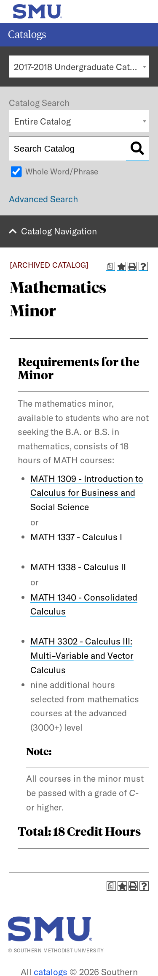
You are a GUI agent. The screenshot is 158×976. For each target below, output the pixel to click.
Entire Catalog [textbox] (42, 121)
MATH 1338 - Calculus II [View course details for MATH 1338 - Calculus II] (78, 566)
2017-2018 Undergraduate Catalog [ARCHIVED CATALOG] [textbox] (81, 66)
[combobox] (79, 66)
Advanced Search (43, 198)
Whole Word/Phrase (61, 171)
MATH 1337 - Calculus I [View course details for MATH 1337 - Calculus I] (76, 536)
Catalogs (27, 34)
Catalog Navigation (59, 231)
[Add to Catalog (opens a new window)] (121, 266)
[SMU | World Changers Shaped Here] (50, 928)
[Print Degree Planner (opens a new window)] (110, 266)
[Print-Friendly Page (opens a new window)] (132, 266)
